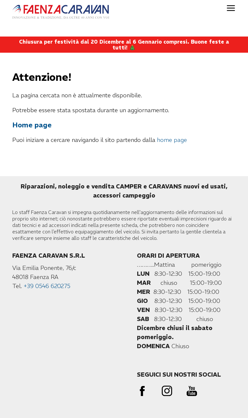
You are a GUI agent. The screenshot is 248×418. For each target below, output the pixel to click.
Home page (32, 125)
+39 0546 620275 (47, 286)
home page (172, 140)
